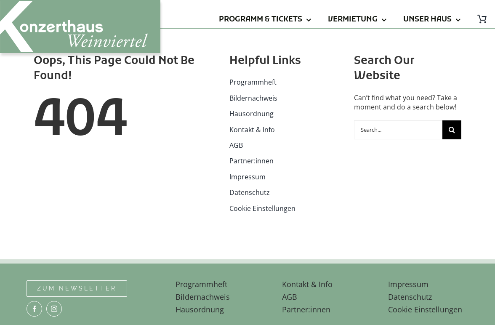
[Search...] (398, 129)
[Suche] (451, 129)
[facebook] (34, 309)
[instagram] (54, 309)
